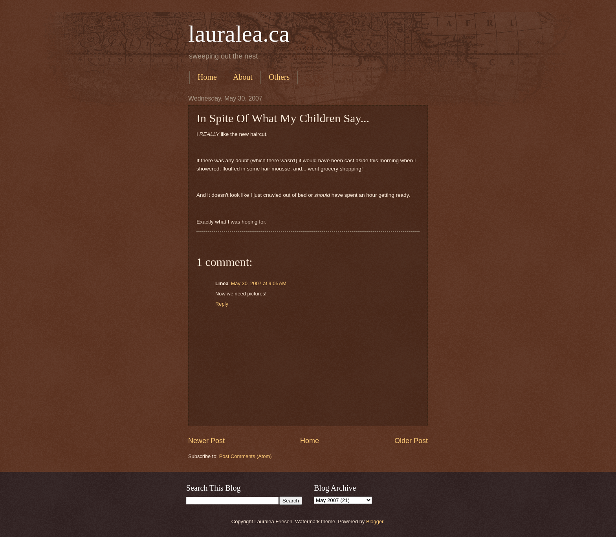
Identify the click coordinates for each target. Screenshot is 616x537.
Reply (221, 304)
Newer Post (206, 441)
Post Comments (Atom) (245, 456)
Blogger (374, 521)
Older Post (411, 441)
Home (207, 77)
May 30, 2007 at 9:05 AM (258, 283)
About (243, 77)
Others (279, 77)
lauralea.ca (239, 34)
